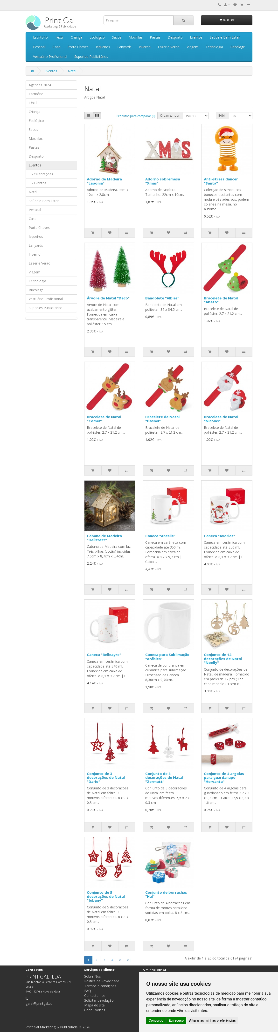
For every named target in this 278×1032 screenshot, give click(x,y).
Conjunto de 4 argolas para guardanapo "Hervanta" (224, 777)
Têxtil (59, 37)
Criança (76, 37)
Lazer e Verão (169, 47)
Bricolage (237, 47)
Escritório (40, 37)
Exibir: (222, 115)
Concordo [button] (156, 1020)
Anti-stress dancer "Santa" (221, 181)
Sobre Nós (92, 976)
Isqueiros (103, 47)
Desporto (175, 37)
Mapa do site (94, 1005)
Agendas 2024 (40, 85)
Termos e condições (100, 986)
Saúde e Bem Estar (225, 37)
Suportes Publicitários (91, 56)
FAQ (87, 990)
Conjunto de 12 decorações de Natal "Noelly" (223, 658)
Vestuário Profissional (50, 56)
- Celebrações (41, 174)
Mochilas (136, 37)
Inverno (145, 47)
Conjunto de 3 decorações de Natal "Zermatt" (164, 777)
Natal (72, 71)
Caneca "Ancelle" (160, 535)
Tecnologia (214, 47)
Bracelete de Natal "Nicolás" (221, 418)
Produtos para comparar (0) (136, 116)
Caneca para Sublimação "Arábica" (167, 656)
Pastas (155, 37)
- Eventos (37, 183)
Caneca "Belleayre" (104, 654)
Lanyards (124, 47)
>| (129, 960)
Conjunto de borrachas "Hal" (166, 894)
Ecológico (97, 37)
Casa (56, 47)
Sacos (116, 37)
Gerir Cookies (94, 1010)
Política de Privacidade (101, 981)
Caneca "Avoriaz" (219, 535)
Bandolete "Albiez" (162, 298)
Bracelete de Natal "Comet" (104, 418)
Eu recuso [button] (176, 1020)
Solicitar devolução (99, 1000)
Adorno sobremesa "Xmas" (162, 181)
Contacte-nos (94, 995)
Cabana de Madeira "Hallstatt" (104, 537)
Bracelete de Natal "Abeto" (221, 300)
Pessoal (39, 47)
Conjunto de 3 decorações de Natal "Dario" (106, 777)
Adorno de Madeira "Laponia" (104, 181)
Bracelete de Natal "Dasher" (162, 418)
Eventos (196, 37)
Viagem (192, 47)
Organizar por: (170, 115)
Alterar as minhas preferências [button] (212, 1020)
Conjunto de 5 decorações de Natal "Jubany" (106, 896)
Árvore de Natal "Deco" (108, 298)
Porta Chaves (78, 47)
